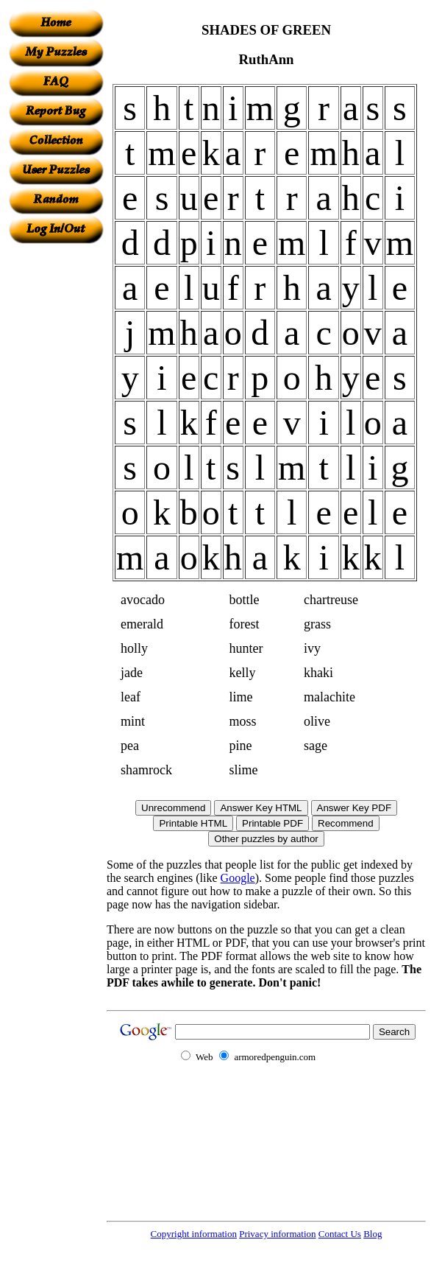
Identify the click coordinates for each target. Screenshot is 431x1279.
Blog (372, 1233)
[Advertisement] (56, 465)
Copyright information (194, 1233)
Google (238, 878)
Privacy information (277, 1233)
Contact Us (339, 1233)
